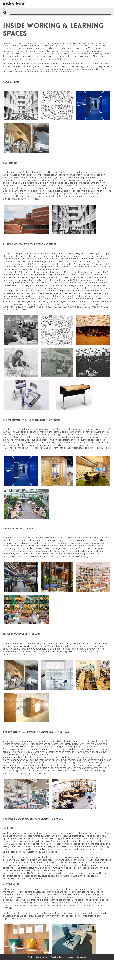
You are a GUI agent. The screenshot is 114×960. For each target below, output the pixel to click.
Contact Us (81, 957)
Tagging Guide (57, 957)
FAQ (30, 957)
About (70, 957)
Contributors (41, 957)
